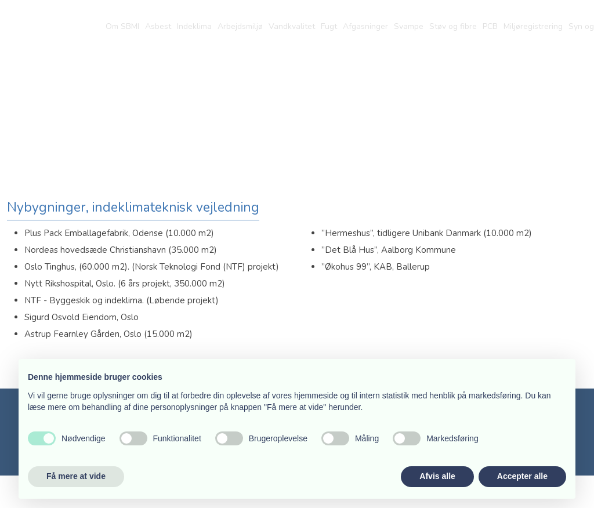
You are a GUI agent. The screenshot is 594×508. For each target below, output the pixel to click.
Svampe (408, 27)
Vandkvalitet (292, 27)
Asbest (158, 27)
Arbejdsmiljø (240, 27)
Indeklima (194, 27)
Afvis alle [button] (437, 476)
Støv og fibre (453, 27)
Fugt (329, 27)
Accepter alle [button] (522, 476)
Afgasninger (365, 27)
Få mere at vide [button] (76, 476)
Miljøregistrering (533, 27)
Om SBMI (122, 27)
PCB (490, 27)
